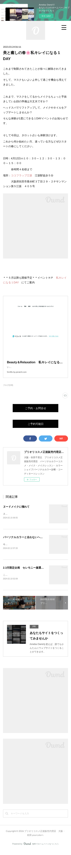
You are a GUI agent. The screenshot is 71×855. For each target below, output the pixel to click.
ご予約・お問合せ (35, 411)
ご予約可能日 (36, 427)
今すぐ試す (46, 16)
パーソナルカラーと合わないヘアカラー (27, 541)
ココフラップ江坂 (21, 175)
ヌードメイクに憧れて (16, 510)
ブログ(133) (8, 389)
